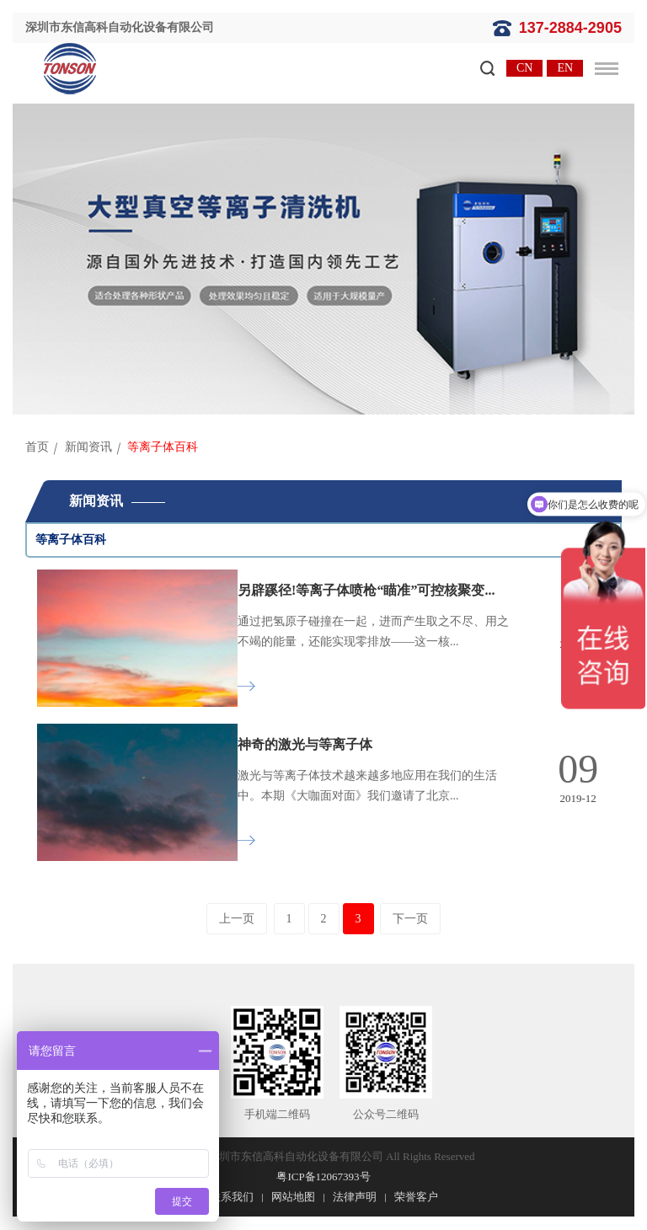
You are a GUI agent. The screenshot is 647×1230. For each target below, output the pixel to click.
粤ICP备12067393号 (323, 1176)
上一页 (236, 918)
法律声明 (355, 1196)
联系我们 (232, 1196)
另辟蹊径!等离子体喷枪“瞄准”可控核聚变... (366, 590)
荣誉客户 (416, 1196)
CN (524, 68)
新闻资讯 (88, 447)
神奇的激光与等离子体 (305, 744)
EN (565, 68)
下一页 (410, 918)
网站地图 (293, 1196)
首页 (37, 447)
